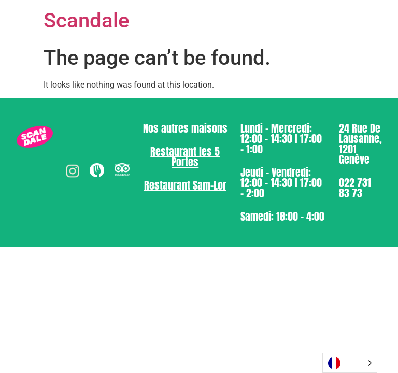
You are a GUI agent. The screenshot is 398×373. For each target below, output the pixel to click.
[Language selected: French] (349, 363)
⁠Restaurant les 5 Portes (185, 157)
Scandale (86, 20)
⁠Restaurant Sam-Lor (185, 185)
